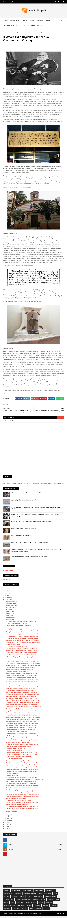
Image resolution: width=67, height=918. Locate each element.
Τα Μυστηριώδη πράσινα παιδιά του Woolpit (19, 692)
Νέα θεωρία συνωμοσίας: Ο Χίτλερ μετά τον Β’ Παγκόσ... (22, 769)
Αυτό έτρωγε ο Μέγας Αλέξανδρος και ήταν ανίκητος (21, 727)
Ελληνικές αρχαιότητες (50, 898)
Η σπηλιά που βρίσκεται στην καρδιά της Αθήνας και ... (22, 700)
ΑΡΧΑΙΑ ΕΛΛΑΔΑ (14, 20)
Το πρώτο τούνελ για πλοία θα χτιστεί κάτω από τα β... (22, 663)
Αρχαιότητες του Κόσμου (45, 895)
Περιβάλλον (37, 907)
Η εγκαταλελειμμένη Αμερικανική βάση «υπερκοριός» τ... (22, 725)
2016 (6, 824)
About (15, 1)
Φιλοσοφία (38, 910)
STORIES (46, 910)
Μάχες (12, 904)
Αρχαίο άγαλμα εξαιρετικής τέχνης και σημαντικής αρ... (22, 723)
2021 (6, 601)
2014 (6, 828)
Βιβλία (55, 895)
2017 (6, 822)
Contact (10, 1)
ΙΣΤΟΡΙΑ (24, 20)
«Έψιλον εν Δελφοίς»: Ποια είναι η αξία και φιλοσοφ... (21, 659)
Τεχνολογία (24, 910)
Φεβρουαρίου (10, 813)
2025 (6, 593)
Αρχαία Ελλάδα (16, 892)
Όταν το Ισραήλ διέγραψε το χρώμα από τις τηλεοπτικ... (22, 756)
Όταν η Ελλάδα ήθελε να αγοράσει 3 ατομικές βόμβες (21, 742)
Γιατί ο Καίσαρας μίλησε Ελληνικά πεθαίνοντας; (23, 530)
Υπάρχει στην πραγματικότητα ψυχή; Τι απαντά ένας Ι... (22, 771)
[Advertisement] (33, 461)
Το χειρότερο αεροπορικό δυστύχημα (17, 634)
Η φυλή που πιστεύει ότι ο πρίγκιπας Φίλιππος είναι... (22, 767)
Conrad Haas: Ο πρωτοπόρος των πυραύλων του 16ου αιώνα (24, 781)
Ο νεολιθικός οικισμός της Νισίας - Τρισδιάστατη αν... (21, 729)
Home (4, 1)
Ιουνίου (8, 615)
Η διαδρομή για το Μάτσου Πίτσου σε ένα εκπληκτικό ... (22, 779)
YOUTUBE (11, 856)
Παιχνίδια (29, 907)
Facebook (27, 484)
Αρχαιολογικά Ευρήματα (30, 895)
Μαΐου (8, 617)
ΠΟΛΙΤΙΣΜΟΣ (22, 25)
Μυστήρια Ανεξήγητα (9, 907)
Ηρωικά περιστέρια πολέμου (14, 761)
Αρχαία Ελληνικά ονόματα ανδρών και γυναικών (24, 502)
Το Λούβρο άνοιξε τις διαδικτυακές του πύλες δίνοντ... (21, 623)
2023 (6, 597)
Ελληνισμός (35, 901)
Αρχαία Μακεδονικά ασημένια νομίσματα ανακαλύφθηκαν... (23, 790)
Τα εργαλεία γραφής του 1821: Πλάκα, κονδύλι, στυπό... (22, 654)
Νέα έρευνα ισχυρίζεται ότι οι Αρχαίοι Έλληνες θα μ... (21, 785)
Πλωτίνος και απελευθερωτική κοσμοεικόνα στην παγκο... (23, 804)
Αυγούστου (9, 611)
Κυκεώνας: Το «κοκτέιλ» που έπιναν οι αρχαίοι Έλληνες (22, 746)
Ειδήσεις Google (39, 484)
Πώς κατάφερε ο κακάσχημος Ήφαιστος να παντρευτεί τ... (23, 636)
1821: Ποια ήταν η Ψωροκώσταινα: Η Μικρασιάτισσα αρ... (22, 736)
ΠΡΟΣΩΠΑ (40, 25)
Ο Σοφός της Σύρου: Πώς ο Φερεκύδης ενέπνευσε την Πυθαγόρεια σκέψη (31, 523)
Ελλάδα (29, 898)
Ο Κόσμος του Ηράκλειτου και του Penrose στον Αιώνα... (23, 719)
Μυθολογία (49, 904)
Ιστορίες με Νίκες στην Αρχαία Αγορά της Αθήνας (20, 690)
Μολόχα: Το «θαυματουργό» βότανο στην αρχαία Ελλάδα (26, 495)
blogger (60, 418)
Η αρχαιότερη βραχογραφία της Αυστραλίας (18, 628)
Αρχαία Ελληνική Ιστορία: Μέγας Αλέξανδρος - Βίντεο (21, 717)
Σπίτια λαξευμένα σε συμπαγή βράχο (16, 648)
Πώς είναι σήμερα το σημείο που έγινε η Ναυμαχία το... (22, 650)
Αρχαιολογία (18, 895)
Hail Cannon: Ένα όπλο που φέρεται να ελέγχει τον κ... (22, 783)
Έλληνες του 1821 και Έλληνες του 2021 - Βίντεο (20, 715)
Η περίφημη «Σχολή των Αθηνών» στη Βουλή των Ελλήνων (23, 709)
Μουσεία (41, 904)
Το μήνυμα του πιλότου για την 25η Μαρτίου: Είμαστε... (22, 640)
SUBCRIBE (60, 856)
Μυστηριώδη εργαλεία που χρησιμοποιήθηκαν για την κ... (23, 694)
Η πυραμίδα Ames (11, 630)
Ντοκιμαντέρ (20, 907)
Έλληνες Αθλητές (37, 898)
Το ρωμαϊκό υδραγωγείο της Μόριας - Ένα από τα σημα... (23, 763)
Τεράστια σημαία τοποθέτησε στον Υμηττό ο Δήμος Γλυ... (22, 721)
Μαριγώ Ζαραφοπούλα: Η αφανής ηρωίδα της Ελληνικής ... (23, 702)
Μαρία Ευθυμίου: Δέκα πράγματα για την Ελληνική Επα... (22, 682)
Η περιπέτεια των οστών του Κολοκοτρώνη (18, 661)
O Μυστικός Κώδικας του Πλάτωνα (16, 800)
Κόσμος (6, 904)
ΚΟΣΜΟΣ (48, 20)
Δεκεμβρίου (9, 603)
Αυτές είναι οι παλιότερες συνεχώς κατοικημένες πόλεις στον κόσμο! (29, 558)
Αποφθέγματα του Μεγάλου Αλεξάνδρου (17, 806)
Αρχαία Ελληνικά (8, 572)
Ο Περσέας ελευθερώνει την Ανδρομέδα (17, 673)
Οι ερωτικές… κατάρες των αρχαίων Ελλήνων (19, 744)
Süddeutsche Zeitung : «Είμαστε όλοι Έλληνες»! (21, 698)
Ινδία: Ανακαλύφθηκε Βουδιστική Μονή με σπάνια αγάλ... (22, 706)
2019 (6, 818)
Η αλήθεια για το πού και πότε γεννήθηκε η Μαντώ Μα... (22, 657)
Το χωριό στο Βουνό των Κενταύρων (16, 625)
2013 (6, 830)
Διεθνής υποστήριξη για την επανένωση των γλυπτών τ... (22, 792)
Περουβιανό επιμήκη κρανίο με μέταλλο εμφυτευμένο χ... (22, 798)
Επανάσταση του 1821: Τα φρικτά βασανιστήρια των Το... (22, 711)
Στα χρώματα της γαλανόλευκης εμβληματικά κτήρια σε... (22, 696)
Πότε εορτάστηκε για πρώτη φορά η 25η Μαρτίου (20, 669)
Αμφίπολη (6, 892)
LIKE (61, 841)
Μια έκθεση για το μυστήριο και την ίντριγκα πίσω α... (21, 679)
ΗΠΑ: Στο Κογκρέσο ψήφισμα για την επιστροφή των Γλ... (23, 738)
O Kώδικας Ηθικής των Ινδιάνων (15, 750)
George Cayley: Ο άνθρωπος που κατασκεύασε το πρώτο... (23, 688)
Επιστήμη (50, 901)
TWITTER (10, 846)
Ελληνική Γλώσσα (8, 901)
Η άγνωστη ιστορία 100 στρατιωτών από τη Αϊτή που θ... (22, 796)
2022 (6, 599)
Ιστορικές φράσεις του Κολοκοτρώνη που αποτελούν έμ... (22, 713)
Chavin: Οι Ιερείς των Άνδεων (15, 752)
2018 (6, 820)
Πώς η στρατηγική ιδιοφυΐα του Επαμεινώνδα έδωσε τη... (22, 808)
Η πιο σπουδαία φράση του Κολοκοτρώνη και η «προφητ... (23, 665)
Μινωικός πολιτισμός (31, 904)
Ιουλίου (8, 613)
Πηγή (4, 393)
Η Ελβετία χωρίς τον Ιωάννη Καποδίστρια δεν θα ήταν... (22, 675)
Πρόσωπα (9, 33)
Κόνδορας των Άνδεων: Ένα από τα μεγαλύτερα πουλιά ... (23, 787)
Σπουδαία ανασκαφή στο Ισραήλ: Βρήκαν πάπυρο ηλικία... (23, 765)
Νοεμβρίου (9, 605)
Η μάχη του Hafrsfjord (13, 646)
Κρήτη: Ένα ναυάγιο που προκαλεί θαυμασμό (19, 671)
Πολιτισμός (45, 907)
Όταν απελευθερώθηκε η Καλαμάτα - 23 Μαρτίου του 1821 (23, 667)
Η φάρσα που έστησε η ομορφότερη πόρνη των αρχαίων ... (23, 644)
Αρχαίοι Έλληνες (39, 892)
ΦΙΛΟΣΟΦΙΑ (31, 25)
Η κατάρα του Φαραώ (12, 775)
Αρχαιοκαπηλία (8, 895)
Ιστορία (57, 901)
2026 (7, 591)
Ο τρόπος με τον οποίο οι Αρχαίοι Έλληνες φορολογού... (22, 810)
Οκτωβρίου (9, 607)
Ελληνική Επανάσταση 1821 (23, 901)
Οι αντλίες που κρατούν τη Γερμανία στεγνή (18, 758)
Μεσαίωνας (20, 904)
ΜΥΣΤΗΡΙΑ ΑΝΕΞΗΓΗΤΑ (10, 25)
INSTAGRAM (11, 851)
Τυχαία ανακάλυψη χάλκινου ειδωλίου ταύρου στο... (21, 731)
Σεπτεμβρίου (10, 609)
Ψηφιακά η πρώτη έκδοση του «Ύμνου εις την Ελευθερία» (23, 642)
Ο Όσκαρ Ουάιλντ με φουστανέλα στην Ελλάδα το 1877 (22, 677)
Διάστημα (6, 898)
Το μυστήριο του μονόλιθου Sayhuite (17, 740)
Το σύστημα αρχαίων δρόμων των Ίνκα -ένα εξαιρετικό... (22, 638)
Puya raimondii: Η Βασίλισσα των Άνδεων (18, 748)
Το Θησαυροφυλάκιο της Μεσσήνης (16, 734)
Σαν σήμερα (7, 910)
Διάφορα (21, 898)
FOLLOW (60, 846)
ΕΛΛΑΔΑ (32, 20)
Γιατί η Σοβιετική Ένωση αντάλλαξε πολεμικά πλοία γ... (22, 754)
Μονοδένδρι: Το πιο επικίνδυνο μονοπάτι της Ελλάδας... (22, 632)
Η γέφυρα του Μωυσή (12, 777)
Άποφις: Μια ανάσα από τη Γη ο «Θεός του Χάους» (21, 794)
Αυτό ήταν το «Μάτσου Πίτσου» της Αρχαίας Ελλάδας (21, 652)
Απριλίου (9, 619)
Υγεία (31, 910)
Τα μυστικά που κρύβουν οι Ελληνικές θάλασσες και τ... (22, 684)
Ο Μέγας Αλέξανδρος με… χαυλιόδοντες (21, 537)
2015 (6, 826)
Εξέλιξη (43, 901)
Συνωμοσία (16, 910)
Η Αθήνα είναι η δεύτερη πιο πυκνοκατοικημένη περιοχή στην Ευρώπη (30, 544)
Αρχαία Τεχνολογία (27, 892)
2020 (7, 816)
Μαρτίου (8, 622)
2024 (7, 595)
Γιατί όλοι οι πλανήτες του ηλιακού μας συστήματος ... (21, 773)
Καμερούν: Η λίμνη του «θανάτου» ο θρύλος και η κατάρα (22, 704)
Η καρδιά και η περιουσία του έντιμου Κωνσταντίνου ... (22, 686)
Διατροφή (14, 898)
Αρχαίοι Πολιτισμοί (50, 892)
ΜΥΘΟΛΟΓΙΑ (40, 20)
